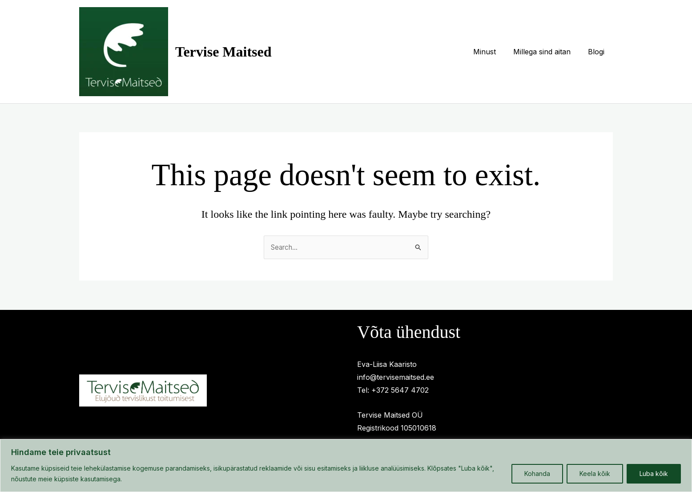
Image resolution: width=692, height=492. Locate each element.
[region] (346, 465)
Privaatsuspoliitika (200, 365)
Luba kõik (654, 473)
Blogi (597, 51)
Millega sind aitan (546, 51)
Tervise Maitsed (223, 52)
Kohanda (537, 473)
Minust (492, 51)
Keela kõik (594, 473)
